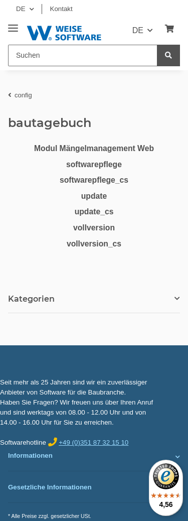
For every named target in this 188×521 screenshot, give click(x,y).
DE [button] (21, 9)
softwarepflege (94, 164)
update (94, 196)
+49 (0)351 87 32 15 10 (93, 442)
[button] (94, 457)
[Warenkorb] (169, 29)
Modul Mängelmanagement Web (94, 148)
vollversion (94, 227)
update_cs (94, 211)
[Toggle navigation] (13, 24)
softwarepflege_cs (94, 180)
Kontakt (61, 9)
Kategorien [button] (31, 299)
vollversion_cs (94, 243)
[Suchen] (82, 55)
